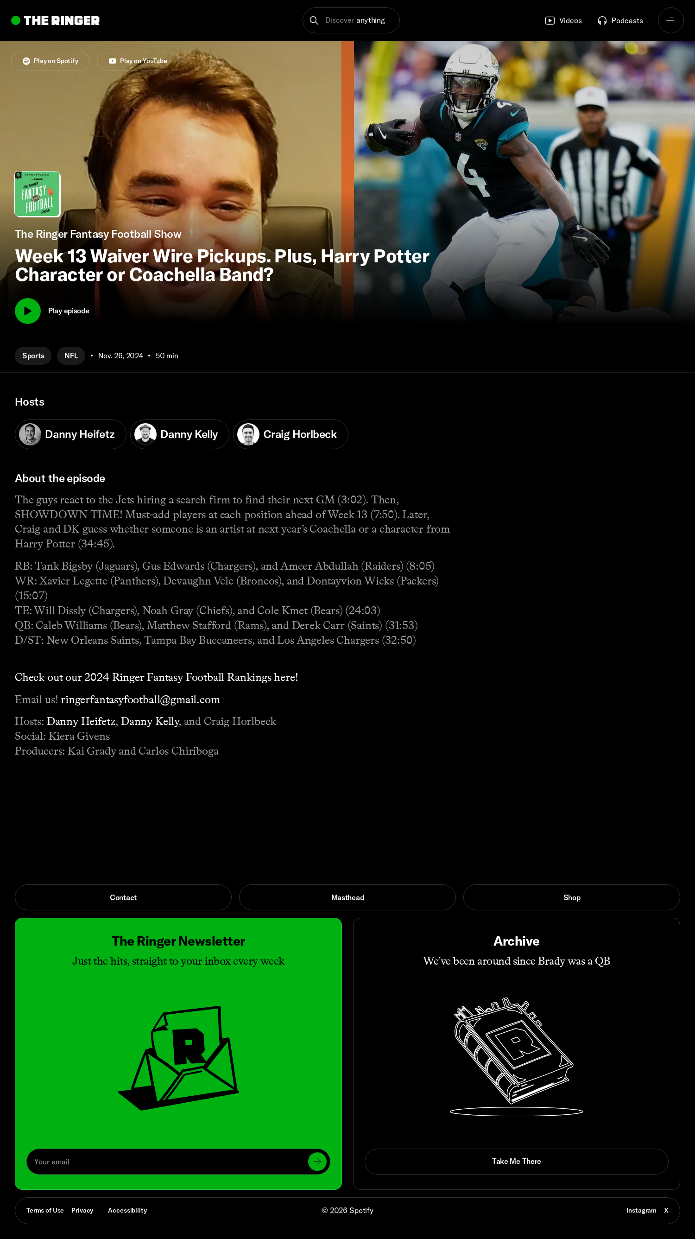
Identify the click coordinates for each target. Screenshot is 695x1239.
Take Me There (516, 1161)
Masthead (347, 897)
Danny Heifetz (67, 434)
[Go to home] (55, 20)
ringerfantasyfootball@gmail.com (140, 699)
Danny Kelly (176, 434)
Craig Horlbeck (287, 434)
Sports (33, 355)
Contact (123, 897)
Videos (563, 20)
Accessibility (127, 1210)
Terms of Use (45, 1210)
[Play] (28, 311)
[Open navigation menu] (671, 20)
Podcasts (620, 20)
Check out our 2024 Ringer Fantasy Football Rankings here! (156, 677)
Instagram (641, 1210)
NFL (71, 355)
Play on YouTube (138, 61)
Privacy (82, 1210)
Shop (572, 897)
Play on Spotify (50, 61)
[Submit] (317, 1161)
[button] (351, 20)
